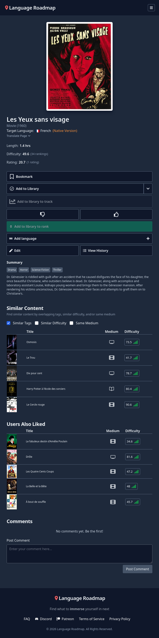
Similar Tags (19, 323)
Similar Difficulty (50, 323)
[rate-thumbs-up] (116, 214)
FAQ (27, 619)
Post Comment (137, 569)
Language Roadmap (70, 629)
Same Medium (84, 323)
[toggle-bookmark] (79, 176)
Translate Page (18, 136)
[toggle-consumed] (75, 188)
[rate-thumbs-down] (43, 214)
